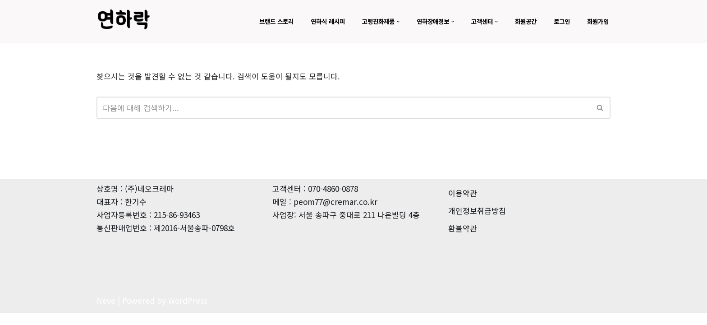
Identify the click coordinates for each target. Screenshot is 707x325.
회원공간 (521, 21)
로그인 (559, 21)
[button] (388, 21)
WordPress (187, 312)
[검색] (343, 108)
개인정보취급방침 (477, 222)
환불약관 (462, 240)
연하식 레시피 (313, 21)
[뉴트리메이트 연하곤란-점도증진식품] (123, 19)
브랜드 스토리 (259, 21)
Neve (105, 312)
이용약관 (462, 205)
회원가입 (597, 21)
